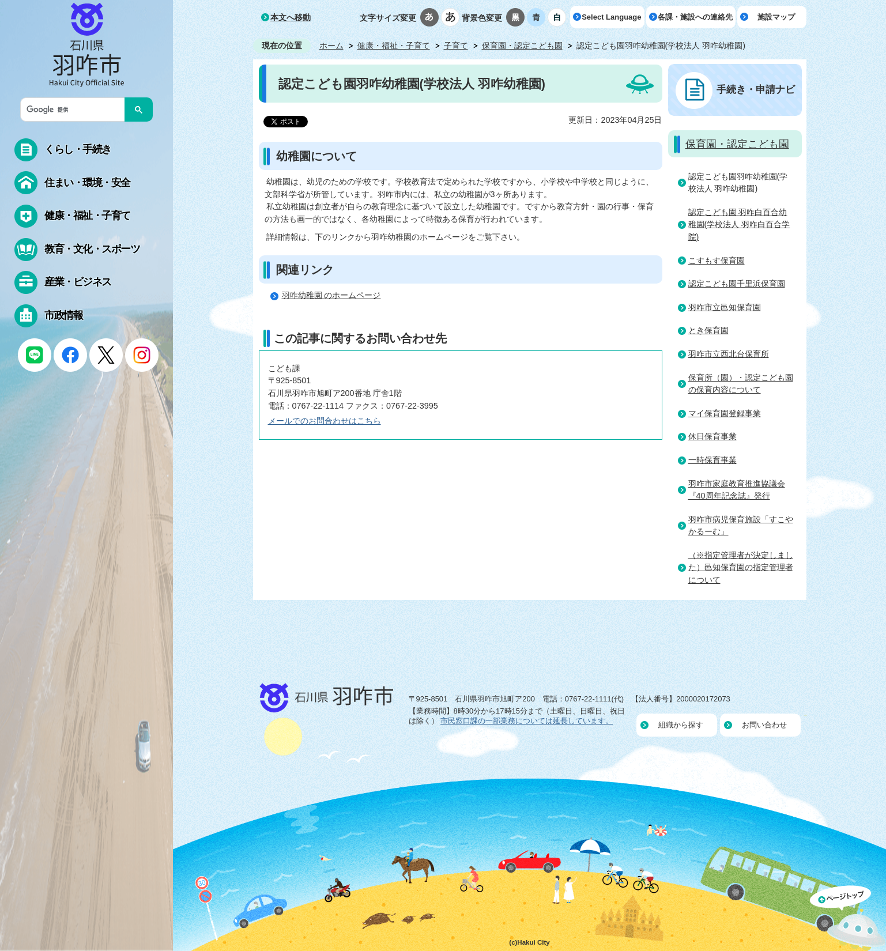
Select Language (611, 17)
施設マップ (776, 17)
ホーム (331, 45)
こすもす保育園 (716, 260)
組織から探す (680, 724)
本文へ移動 (290, 17)
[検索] (76, 109)
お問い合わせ (764, 724)
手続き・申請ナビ (756, 89)
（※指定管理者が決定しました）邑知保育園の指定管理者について (740, 567)
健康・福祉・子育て (393, 45)
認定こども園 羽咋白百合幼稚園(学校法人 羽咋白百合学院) (739, 224)
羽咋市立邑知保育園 (724, 307)
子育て (456, 45)
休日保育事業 (712, 436)
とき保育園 (708, 330)
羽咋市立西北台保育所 (728, 353)
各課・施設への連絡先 (695, 17)
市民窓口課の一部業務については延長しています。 (526, 720)
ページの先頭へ (848, 918)
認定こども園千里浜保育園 (736, 283)
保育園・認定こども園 (522, 45)
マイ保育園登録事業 (724, 413)
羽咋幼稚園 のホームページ (331, 295)
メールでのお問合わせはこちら (324, 420)
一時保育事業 (712, 460)
